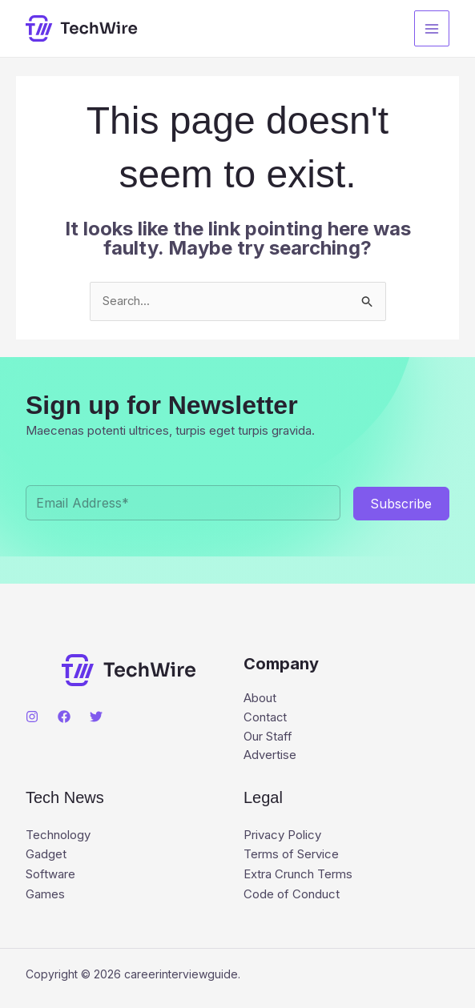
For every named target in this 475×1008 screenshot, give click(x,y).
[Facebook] (64, 717)
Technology (58, 836)
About (260, 699)
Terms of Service (291, 855)
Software (50, 874)
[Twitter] (96, 717)
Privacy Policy (282, 836)
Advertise (270, 757)
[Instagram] (32, 717)
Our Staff (268, 737)
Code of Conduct (292, 894)
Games (45, 894)
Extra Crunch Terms (298, 874)
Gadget (46, 855)
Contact (266, 718)
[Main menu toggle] (432, 28)
